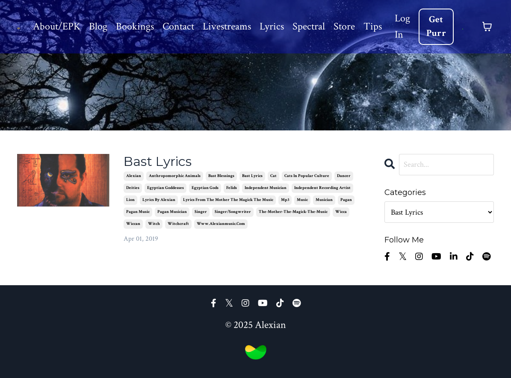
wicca (341, 212)
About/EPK (56, 26)
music (302, 200)
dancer (344, 176)
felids (231, 188)
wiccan (133, 224)
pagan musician (172, 212)
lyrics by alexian (158, 200)
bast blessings (221, 176)
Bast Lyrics (158, 161)
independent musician (266, 188)
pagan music (138, 212)
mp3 (285, 200)
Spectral (308, 26)
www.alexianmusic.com (221, 224)
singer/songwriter (233, 212)
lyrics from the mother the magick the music (228, 200)
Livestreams (227, 26)
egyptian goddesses (165, 188)
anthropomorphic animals (175, 176)
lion (130, 200)
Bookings (135, 26)
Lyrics (272, 26)
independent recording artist (322, 188)
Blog (98, 26)
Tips (372, 26)
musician (324, 200)
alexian (133, 176)
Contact (178, 26)
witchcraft (178, 224)
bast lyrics (252, 176)
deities (132, 188)
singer (201, 212)
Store (344, 26)
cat (273, 176)
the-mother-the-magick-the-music (293, 212)
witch (154, 224)
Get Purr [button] (436, 26)
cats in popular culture (306, 176)
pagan (346, 200)
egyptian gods (205, 188)
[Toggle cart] (487, 26)
